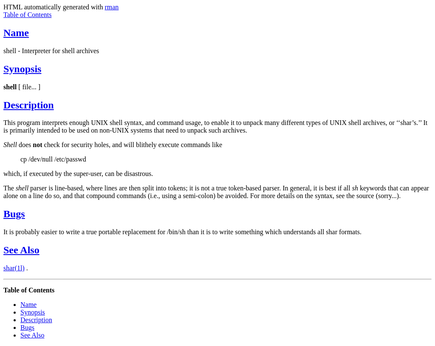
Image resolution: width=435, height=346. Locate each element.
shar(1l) (14, 268)
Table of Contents (27, 14)
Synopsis (22, 68)
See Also (21, 249)
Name (16, 32)
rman (112, 7)
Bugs (14, 213)
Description (28, 105)
